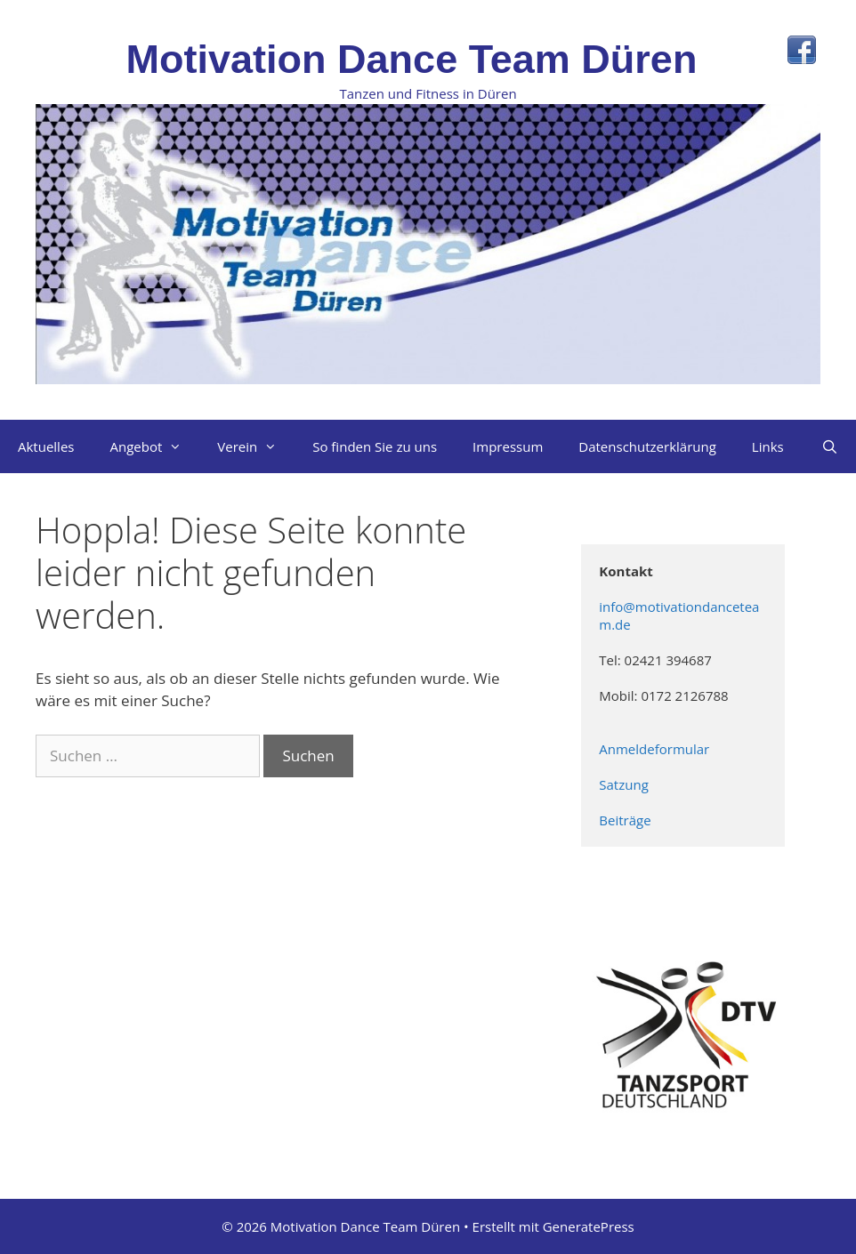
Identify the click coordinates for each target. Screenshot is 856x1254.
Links (768, 446)
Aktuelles (46, 446)
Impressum (507, 446)
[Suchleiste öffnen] (830, 446)
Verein (256, 446)
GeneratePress (588, 1226)
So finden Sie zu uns (374, 446)
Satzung (625, 784)
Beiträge (624, 820)
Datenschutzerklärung (647, 446)
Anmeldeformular (656, 749)
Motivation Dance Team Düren (412, 59)
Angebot (154, 446)
